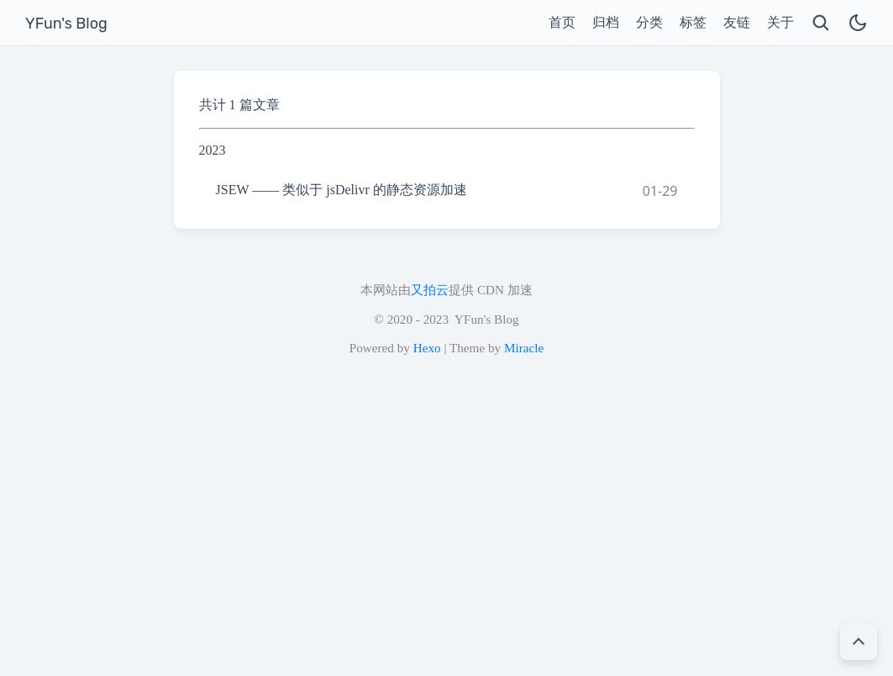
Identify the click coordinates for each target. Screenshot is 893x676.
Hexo (427, 348)
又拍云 (430, 290)
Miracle (524, 348)
